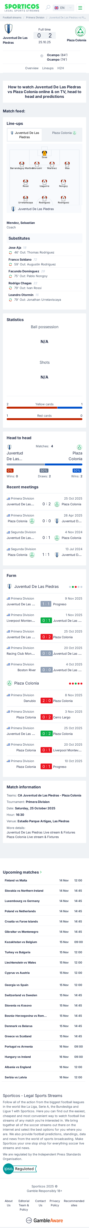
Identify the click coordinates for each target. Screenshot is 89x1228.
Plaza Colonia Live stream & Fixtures (33, 837)
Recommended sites (74, 1203)
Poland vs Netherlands (20, 911)
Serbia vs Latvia (16, 1077)
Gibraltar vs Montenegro (21, 931)
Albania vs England (18, 1067)
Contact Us (40, 1203)
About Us (9, 1203)
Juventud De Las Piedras (15, 456)
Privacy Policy (55, 1203)
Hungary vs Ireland (18, 1057)
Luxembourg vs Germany (22, 901)
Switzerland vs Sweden (21, 995)
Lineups (48, 68)
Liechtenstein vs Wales (20, 962)
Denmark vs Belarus (19, 1026)
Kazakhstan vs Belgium (21, 942)
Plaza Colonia (75, 456)
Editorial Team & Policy (24, 1205)
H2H (60, 68)
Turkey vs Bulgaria (17, 952)
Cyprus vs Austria (17, 973)
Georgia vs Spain (16, 985)
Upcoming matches (23, 872)
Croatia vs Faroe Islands (21, 921)
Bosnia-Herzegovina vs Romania (27, 1015)
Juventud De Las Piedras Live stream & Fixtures (41, 832)
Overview (31, 68)
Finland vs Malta (16, 880)
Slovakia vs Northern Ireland (24, 890)
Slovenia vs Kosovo (18, 1005)
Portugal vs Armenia (19, 1046)
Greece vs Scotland (18, 1036)
